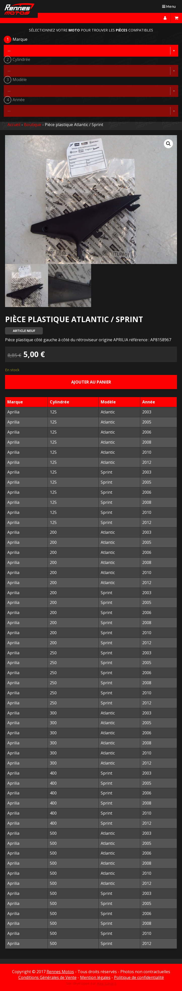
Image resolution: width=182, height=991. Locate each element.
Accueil (14, 124)
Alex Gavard (106, 983)
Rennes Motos (60, 971)
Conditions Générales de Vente (47, 977)
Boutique (32, 124)
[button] (168, 143)
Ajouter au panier (91, 382)
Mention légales (95, 977)
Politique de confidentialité (139, 977)
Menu (170, 7)
